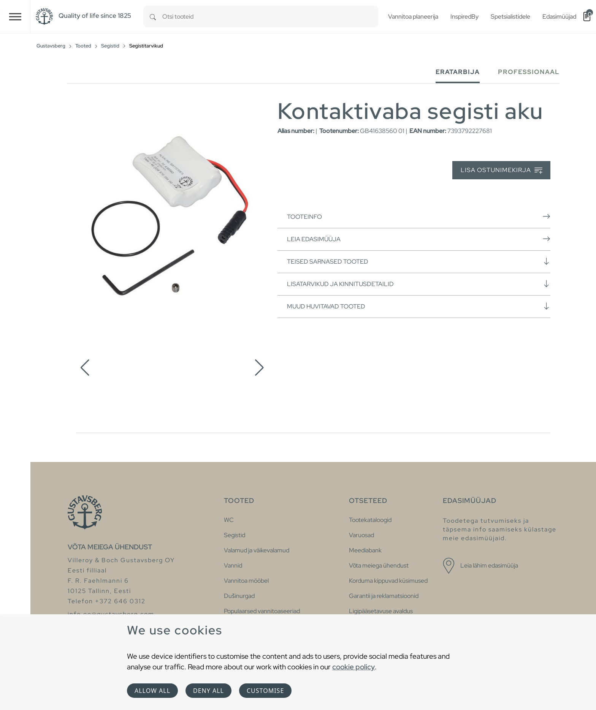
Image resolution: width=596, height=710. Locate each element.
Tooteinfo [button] (418, 216)
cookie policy (353, 667)
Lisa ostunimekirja (501, 170)
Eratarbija (458, 72)
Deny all (208, 690)
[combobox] (270, 16)
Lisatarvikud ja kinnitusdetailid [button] (418, 284)
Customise (265, 690)
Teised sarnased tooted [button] (418, 261)
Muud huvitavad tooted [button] (418, 306)
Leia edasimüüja (418, 239)
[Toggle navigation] (15, 16)
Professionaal (529, 72)
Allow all (152, 690)
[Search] (152, 16)
